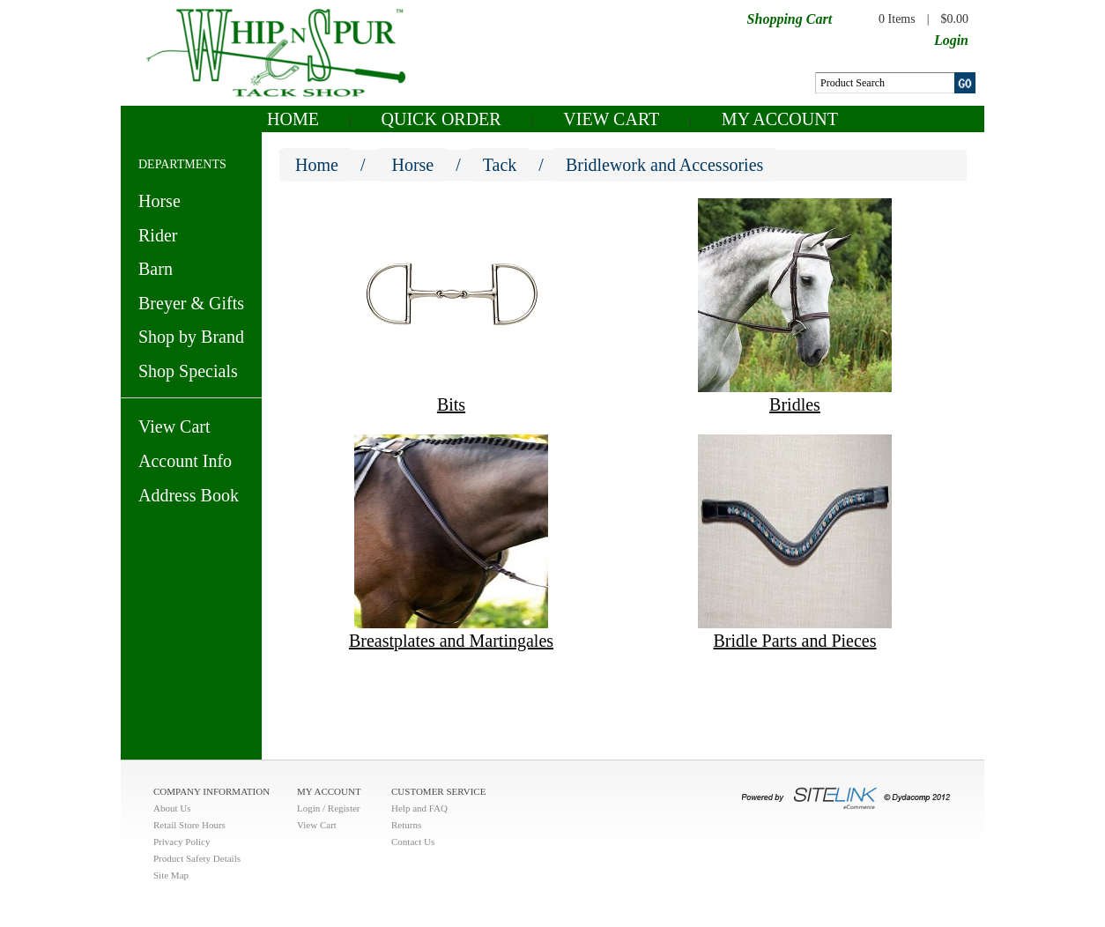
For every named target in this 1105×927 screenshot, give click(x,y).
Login (951, 40)
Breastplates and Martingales (451, 640)
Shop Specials (188, 371)
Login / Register (328, 808)
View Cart (611, 119)
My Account (780, 119)
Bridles (794, 404)
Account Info (185, 461)
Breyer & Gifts (191, 303)
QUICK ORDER (441, 119)
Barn (155, 268)
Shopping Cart (789, 18)
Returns (406, 824)
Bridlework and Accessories (664, 164)
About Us (171, 808)
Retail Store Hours (189, 824)
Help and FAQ (419, 808)
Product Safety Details (197, 858)
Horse (159, 201)
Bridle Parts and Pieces (795, 640)
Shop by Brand (191, 336)
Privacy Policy (181, 841)
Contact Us (412, 841)
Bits (451, 404)
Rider (157, 235)
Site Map (171, 875)
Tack (500, 164)
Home (293, 119)
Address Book (188, 495)
